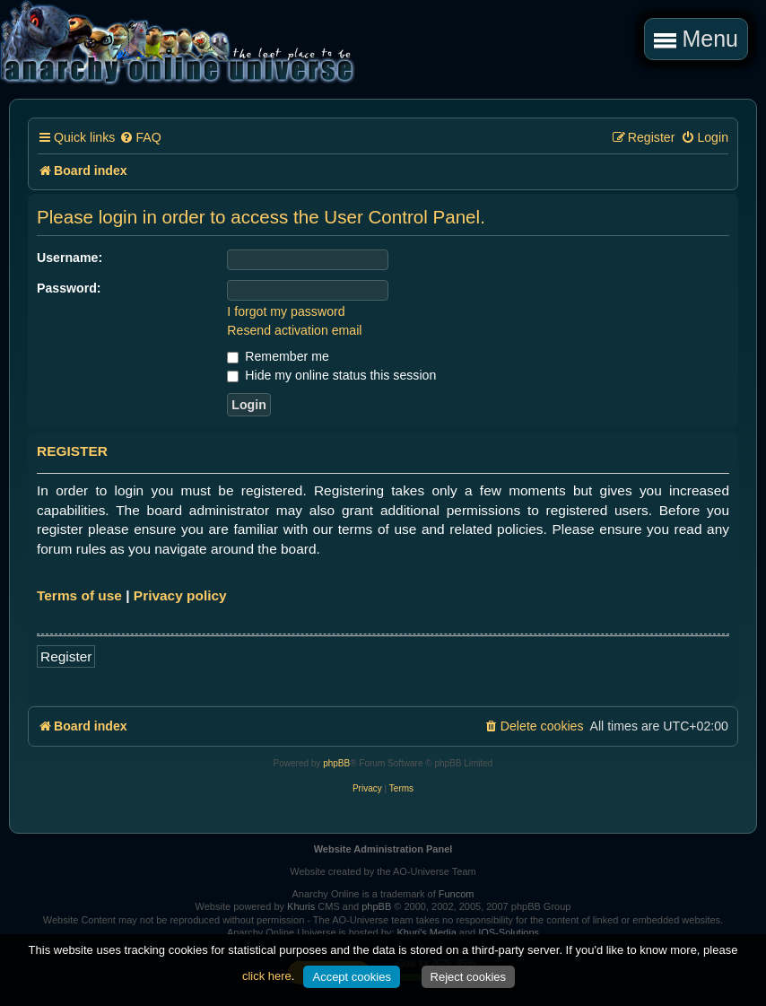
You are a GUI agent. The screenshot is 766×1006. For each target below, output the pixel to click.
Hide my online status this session (331, 375)
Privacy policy (180, 595)
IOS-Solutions (508, 932)
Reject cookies (469, 977)
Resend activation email (294, 330)
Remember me (277, 356)
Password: (69, 288)
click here (267, 976)
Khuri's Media (426, 932)
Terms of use (79, 595)
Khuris (301, 906)
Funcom (456, 893)
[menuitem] (140, 138)
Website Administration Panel (383, 849)
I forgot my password (285, 311)
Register (65, 656)
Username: (69, 257)
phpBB (336, 763)
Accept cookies (351, 977)
